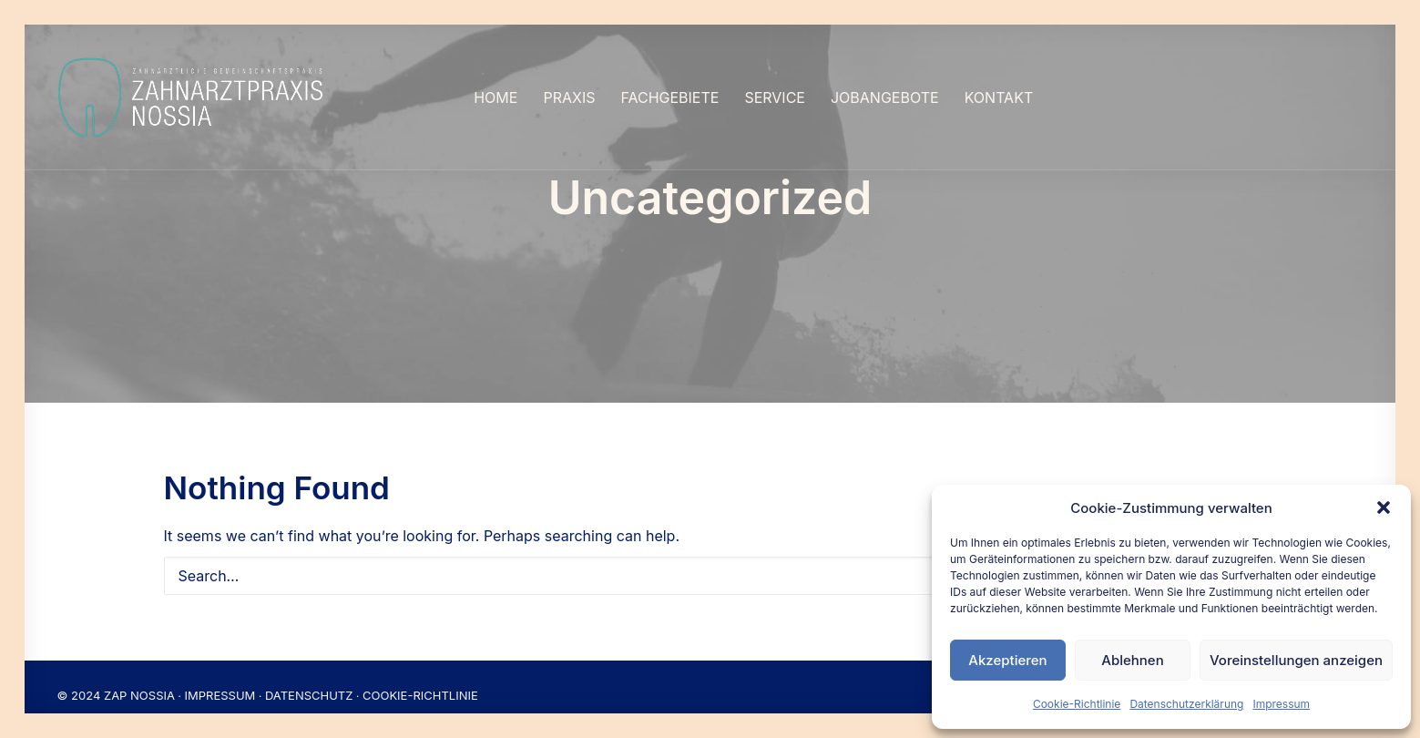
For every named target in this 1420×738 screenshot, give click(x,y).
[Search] (710, 558)
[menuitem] (495, 97)
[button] (1383, 507)
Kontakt (999, 97)
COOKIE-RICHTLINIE (420, 678)
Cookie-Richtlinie (1076, 704)
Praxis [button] (569, 97)
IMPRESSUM (220, 678)
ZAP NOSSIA (139, 678)
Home (495, 97)
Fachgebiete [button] (669, 97)
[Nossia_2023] (191, 97)
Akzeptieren (1007, 660)
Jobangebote (885, 97)
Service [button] (774, 97)
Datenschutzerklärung (1186, 704)
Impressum (1281, 704)
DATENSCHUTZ (309, 678)
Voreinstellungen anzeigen (1296, 660)
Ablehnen (1132, 660)
